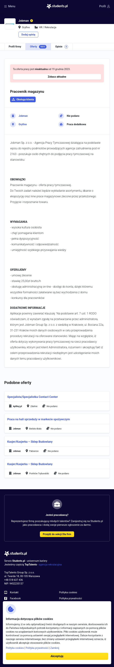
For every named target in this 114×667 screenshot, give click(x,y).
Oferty (38, 46)
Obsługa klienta (25, 99)
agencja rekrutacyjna (50, 564)
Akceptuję (57, 656)
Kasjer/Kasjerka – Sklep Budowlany (29, 441)
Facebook (15, 598)
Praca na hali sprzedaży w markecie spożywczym (38, 419)
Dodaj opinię (28, 34)
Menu (9, 6)
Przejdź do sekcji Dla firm (57, 534)
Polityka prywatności (70, 598)
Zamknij (54, 648)
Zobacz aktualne (57, 76)
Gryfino (23, 124)
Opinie (61, 46)
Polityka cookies (68, 592)
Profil (104, 6)
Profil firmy (15, 46)
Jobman (23, 115)
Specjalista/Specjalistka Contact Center (32, 397)
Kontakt (14, 592)
